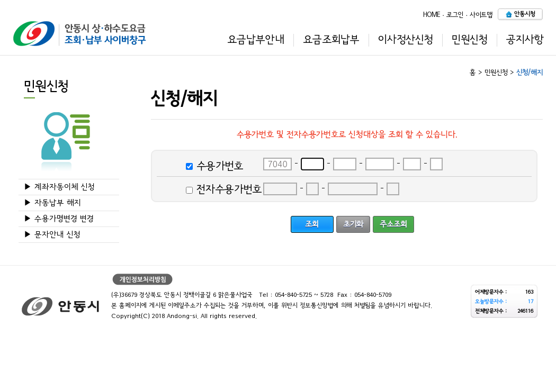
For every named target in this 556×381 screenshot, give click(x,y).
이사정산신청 (405, 39)
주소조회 (393, 224)
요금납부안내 (255, 39)
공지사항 (525, 39)
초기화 (353, 224)
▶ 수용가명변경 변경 (59, 219)
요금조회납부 (331, 39)
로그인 (454, 14)
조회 (312, 224)
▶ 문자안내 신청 (52, 235)
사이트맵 (481, 14)
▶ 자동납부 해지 (52, 203)
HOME (431, 14)
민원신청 (470, 39)
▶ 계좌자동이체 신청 (59, 187)
